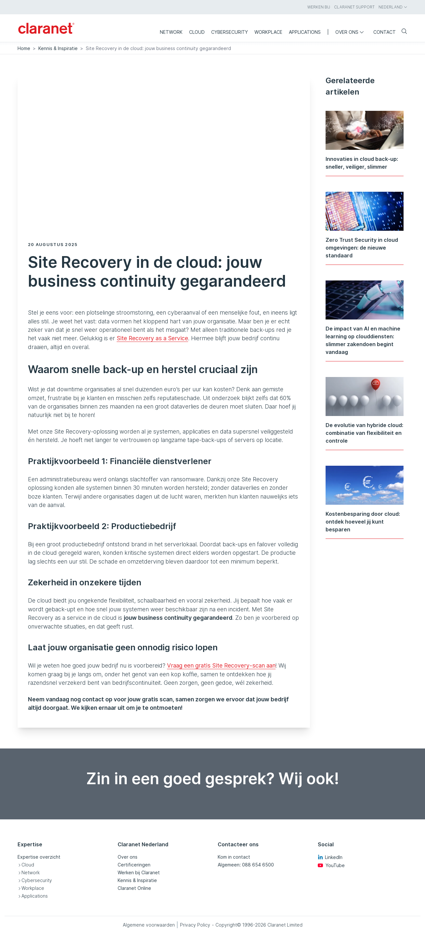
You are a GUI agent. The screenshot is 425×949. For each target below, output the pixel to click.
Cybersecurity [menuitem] (229, 32)
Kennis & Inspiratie (58, 48)
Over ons (127, 857)
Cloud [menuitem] (197, 32)
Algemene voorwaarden (149, 925)
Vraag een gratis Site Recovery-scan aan (221, 665)
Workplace (32, 888)
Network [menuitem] (171, 32)
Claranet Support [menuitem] (354, 7)
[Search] (401, 31)
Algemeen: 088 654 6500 (246, 864)
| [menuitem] (328, 32)
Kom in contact (234, 857)
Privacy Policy (195, 925)
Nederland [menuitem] (393, 7)
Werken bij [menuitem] (318, 7)
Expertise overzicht (39, 857)
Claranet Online (134, 888)
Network (30, 872)
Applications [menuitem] (305, 32)
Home (24, 48)
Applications (34, 896)
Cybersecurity (36, 880)
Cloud (27, 864)
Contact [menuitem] (384, 32)
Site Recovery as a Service (152, 338)
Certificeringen (134, 864)
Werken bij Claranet (139, 872)
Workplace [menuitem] (268, 32)
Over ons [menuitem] (351, 32)
